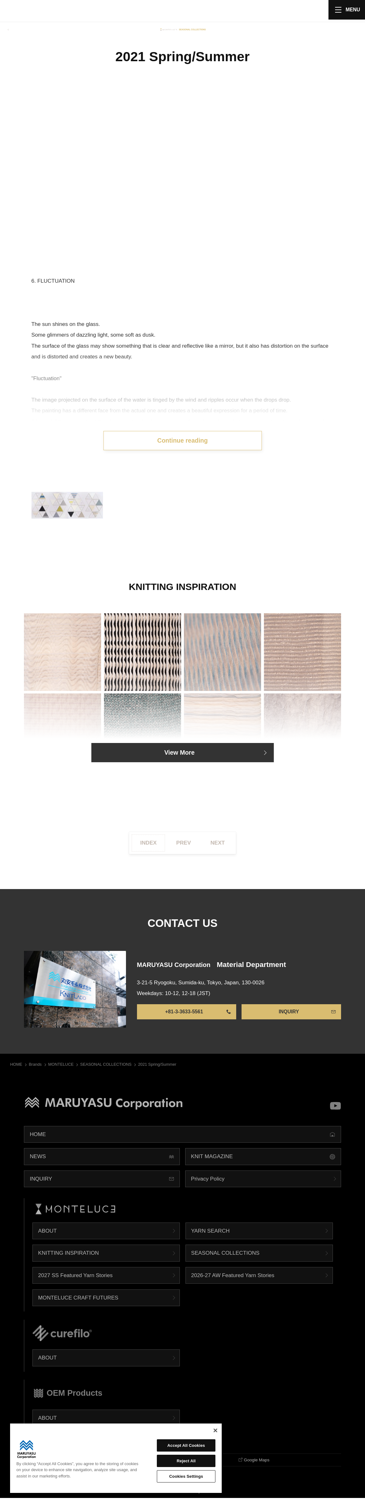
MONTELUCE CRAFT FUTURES (78, 1302)
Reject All (186, 1461)
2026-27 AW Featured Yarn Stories (232, 1279)
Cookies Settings (186, 1476)
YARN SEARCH (210, 1235)
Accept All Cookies (186, 1445)
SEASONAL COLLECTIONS (225, 1257)
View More (179, 755)
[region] (116, 1458)
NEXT (217, 847)
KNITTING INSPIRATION (68, 1257)
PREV (183, 847)
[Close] (215, 1430)
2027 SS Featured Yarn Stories (75, 1279)
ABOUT (47, 1235)
